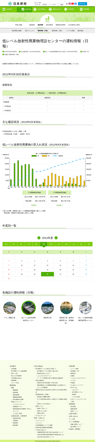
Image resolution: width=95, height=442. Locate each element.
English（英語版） (75, 428)
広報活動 (71, 9)
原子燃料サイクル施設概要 (19, 370)
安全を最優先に (40, 380)
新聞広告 (73, 373)
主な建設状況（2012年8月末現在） (31, 51)
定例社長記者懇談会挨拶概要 (44, 427)
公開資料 (15, 420)
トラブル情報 (70, 30)
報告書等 (15, 422)
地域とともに (39, 405)
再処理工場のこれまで (43, 373)
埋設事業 (40, 24)
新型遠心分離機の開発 (43, 396)
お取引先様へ (82, 3)
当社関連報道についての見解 (44, 424)
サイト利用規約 (74, 421)
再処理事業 (49, 24)
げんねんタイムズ (41, 415)
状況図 (33, 204)
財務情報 (13, 380)
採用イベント (74, 410)
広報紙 (72, 375)
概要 (12, 387)
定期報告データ (17, 406)
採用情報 (86, 9)
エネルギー (75, 389)
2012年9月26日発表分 (10, 51)
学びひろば (74, 387)
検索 (62, 4)
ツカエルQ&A (76, 396)
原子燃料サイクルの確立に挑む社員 (47, 370)
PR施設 (73, 382)
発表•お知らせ (57, 9)
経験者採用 (74, 408)
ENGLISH (45, 4)
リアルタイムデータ (18, 403)
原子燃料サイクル (77, 391)
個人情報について (76, 426)
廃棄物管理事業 (60, 24)
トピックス (39, 422)
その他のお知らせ (41, 429)
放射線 (74, 394)
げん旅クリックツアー (77, 384)
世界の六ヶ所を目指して (44, 403)
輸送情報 (80, 30)
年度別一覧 (85, 51)
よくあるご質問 (17, 413)
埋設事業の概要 (17, 30)
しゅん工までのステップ (44, 375)
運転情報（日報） (43, 30)
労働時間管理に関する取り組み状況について (50, 431)
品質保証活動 (17, 417)
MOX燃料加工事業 (74, 24)
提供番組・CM (75, 370)
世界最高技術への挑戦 (42, 394)
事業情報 (24, 9)
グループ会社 (15, 382)
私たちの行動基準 (16, 375)
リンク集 (72, 418)
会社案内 (9, 9)
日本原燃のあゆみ (16, 377)
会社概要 (13, 368)
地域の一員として (42, 408)
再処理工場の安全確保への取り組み (47, 382)
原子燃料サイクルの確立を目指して (46, 368)
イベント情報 (74, 368)
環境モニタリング (16, 401)
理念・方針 (14, 373)
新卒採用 (73, 406)
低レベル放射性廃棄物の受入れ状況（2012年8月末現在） (61, 51)
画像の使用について (76, 423)
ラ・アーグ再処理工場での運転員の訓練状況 (50, 377)
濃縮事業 (32, 24)
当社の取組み (41, 9)
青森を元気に (41, 412)
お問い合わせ (73, 416)
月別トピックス (29, 30)
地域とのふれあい (42, 410)
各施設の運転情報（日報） (12, 54)
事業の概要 (18, 24)
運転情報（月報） (57, 30)
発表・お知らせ (39, 417)
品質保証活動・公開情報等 (19, 415)
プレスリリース (40, 420)
